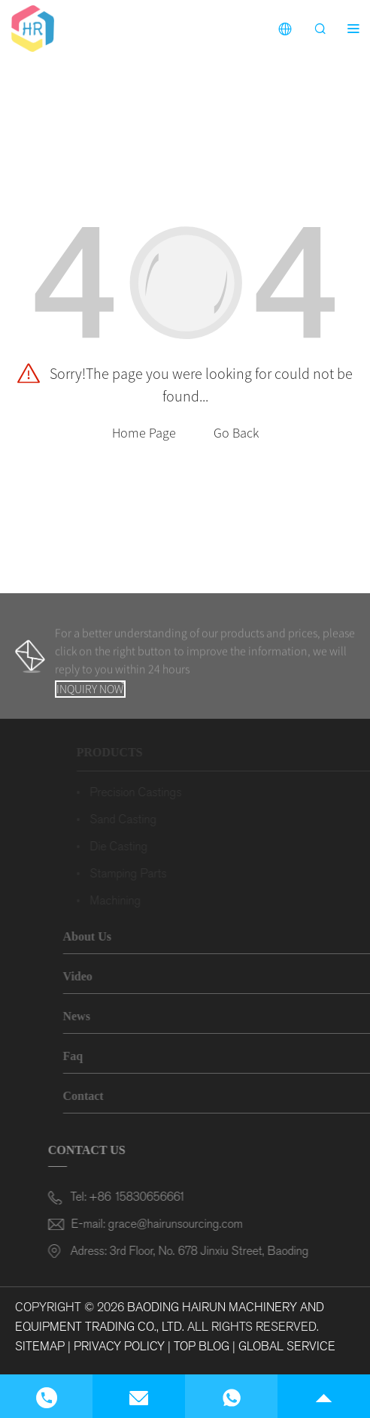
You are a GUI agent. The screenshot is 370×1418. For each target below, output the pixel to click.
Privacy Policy (119, 1346)
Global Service (286, 1346)
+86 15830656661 (143, 1196)
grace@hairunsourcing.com (172, 1224)
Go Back (236, 432)
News (90, 1016)
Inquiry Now (89, 688)
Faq (87, 1056)
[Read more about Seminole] (32, 27)
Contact (97, 1095)
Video (91, 976)
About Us (101, 936)
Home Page (144, 432)
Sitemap (40, 1346)
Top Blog (201, 1346)
